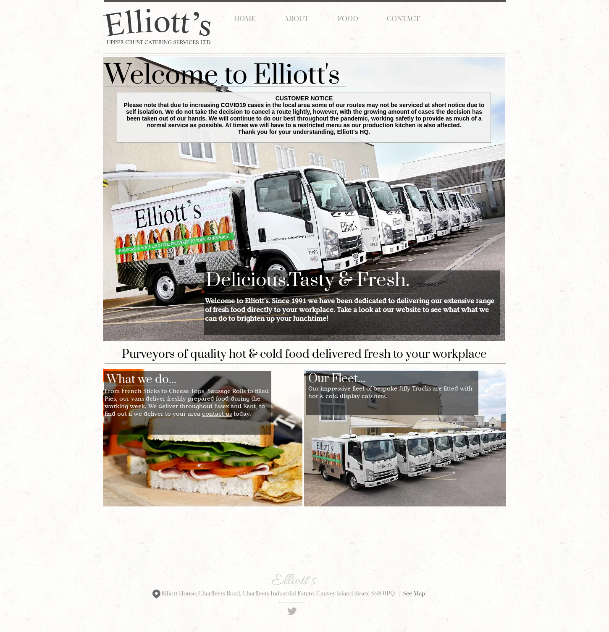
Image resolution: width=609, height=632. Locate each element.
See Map (413, 594)
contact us (217, 413)
